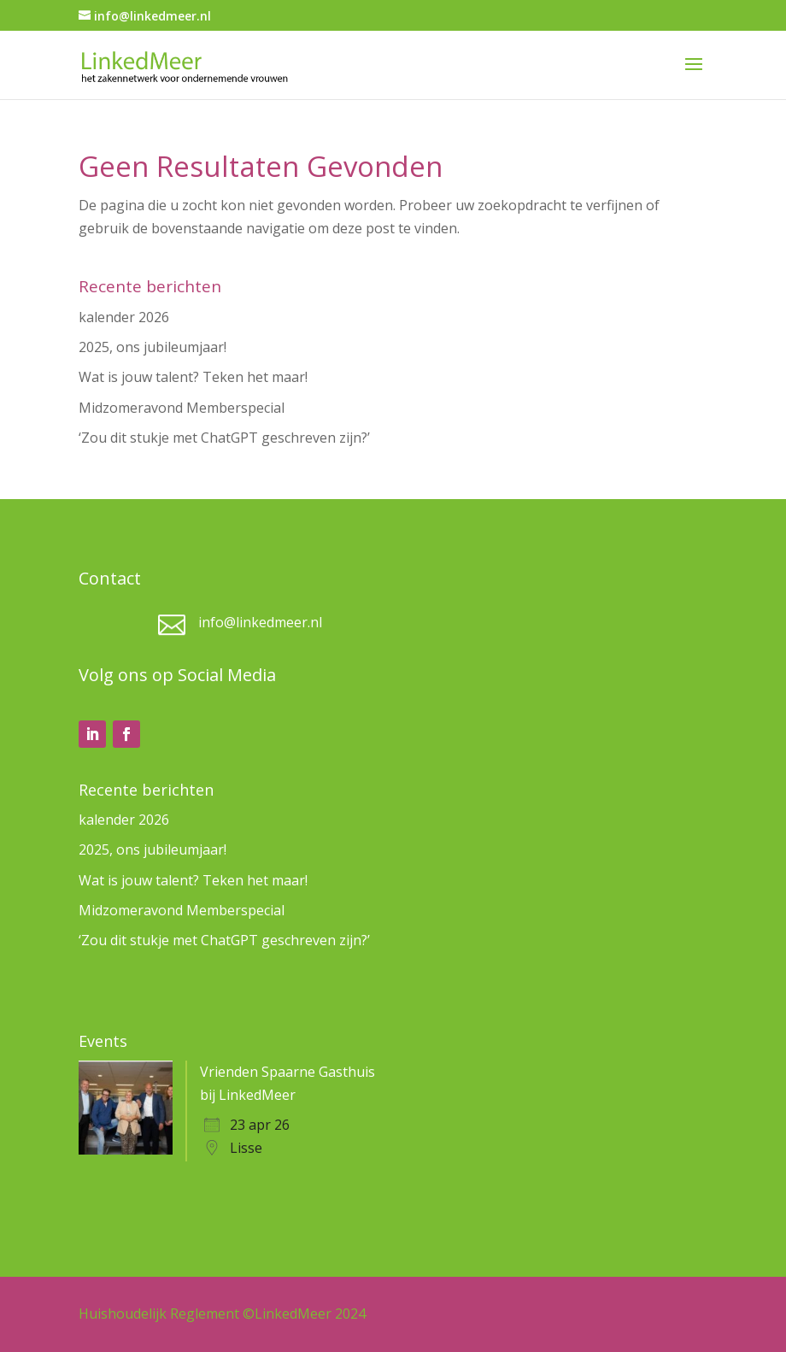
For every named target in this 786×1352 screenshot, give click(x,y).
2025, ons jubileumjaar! (152, 347)
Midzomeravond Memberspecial (181, 407)
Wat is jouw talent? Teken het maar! (193, 376)
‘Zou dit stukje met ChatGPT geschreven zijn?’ (224, 437)
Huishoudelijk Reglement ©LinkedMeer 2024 (222, 1313)
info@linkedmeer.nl (260, 622)
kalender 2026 (124, 317)
